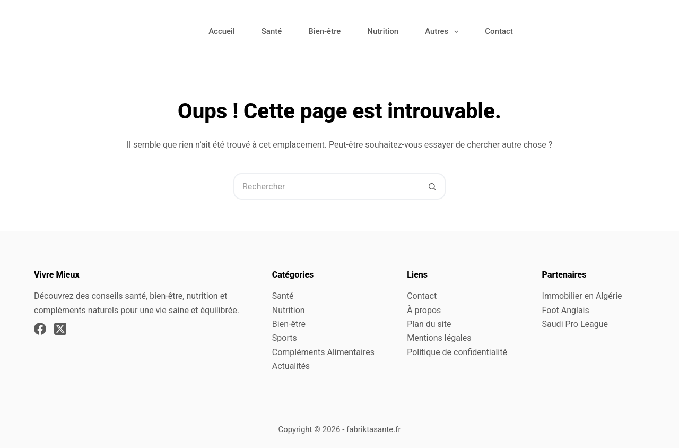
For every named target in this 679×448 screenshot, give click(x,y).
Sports (284, 338)
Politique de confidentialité (457, 352)
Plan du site (429, 324)
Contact (499, 31)
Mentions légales (439, 338)
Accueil (221, 31)
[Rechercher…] (326, 186)
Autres (444, 31)
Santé (272, 31)
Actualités (291, 366)
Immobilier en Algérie (582, 296)
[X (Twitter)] (60, 329)
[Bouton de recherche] (432, 186)
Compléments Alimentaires (323, 352)
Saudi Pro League (575, 324)
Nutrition (382, 31)
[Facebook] (40, 329)
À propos (424, 310)
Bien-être (324, 31)
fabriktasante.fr (373, 429)
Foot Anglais (565, 310)
